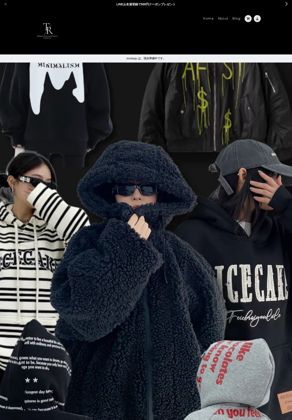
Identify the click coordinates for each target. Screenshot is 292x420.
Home (208, 18)
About (223, 18)
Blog (236, 18)
